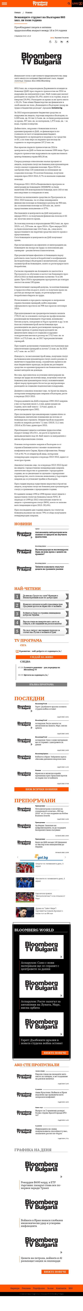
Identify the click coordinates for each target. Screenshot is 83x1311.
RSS (71, 1288)
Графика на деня (32, 1150)
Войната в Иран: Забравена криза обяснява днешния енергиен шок (50, 758)
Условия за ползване (25, 1294)
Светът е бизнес (40, 1071)
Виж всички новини (41, 789)
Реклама (26, 1288)
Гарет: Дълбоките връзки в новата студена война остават (50, 708)
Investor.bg (57, 108)
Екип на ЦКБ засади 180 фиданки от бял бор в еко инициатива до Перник (51, 844)
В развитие (38, 1089)
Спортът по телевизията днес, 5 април (39, 867)
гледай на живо (41, 657)
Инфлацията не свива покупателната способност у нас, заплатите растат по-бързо (51, 1131)
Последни (29, 698)
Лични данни (44, 1294)
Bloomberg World (41, 704)
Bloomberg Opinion (40, 546)
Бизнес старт (39, 1107)
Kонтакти (61, 1288)
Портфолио (39, 1288)
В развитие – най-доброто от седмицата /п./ (39, 651)
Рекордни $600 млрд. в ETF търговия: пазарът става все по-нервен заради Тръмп (41, 1185)
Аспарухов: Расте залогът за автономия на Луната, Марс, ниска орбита (51, 725)
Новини (23, 524)
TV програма (28, 640)
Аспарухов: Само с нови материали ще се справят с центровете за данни (51, 742)
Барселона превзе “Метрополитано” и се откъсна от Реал (40, 897)
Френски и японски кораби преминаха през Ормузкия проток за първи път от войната (51, 775)
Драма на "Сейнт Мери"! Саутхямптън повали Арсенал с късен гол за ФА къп (39, 912)
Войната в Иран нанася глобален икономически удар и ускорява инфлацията (42, 1223)
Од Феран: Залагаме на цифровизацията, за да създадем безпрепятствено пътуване (50, 827)
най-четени (27, 588)
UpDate (37, 529)
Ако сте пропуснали (36, 1065)
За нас (50, 1288)
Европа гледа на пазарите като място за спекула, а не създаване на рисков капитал (51, 1076)
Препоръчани (34, 800)
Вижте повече (55, 1053)
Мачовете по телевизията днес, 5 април (40, 882)
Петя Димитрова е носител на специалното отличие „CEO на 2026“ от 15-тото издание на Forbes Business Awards (51, 812)
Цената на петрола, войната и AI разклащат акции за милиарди (41, 1259)
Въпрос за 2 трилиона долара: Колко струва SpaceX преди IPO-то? (51, 1112)
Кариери (15, 1288)
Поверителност (36, 1294)
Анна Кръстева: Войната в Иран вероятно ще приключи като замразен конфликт (51, 1094)
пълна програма (41, 684)
